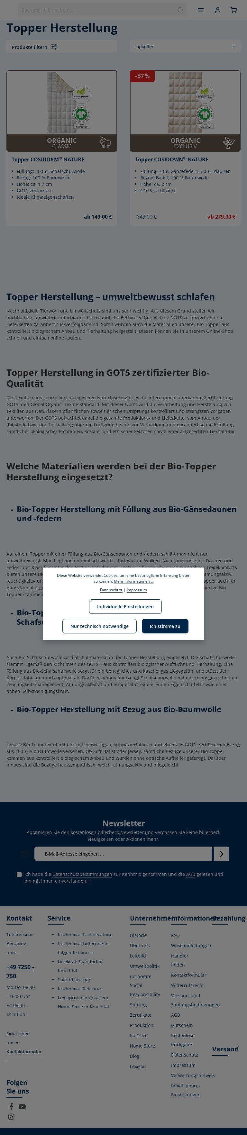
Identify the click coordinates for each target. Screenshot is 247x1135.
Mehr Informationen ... (134, 581)
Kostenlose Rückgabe (183, 1040)
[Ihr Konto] (217, 10)
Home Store (142, 1046)
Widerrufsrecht (187, 985)
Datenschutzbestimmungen (82, 874)
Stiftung (138, 1005)
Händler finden (179, 960)
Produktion (141, 1025)
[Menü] (200, 10)
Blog (134, 1056)
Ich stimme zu (165, 626)
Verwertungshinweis (193, 1075)
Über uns (140, 945)
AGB (190, 874)
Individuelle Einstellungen (125, 607)
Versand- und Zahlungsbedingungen (195, 1000)
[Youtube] (22, 1108)
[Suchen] (181, 10)
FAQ (175, 935)
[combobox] (96, 10)
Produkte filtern (34, 47)
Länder (85, 952)
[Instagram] (11, 1118)
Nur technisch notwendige (99, 626)
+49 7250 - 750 (20, 971)
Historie (138, 935)
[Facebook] (12, 1108)
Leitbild (138, 956)
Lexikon (138, 1066)
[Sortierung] (185, 46)
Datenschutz (184, 1055)
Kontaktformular (24, 1052)
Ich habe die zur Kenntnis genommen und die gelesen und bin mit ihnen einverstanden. (123, 877)
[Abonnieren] (221, 854)
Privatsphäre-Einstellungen (186, 1090)
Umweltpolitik (145, 966)
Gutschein (182, 1025)
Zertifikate (140, 1015)
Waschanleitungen (191, 945)
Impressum (183, 1065)
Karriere (139, 1035)
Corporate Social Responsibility (145, 985)
